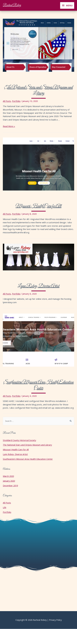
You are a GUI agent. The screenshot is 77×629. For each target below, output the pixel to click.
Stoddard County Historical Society (19, 440)
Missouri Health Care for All (38, 206)
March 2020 (8, 476)
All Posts (7, 101)
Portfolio (16, 101)
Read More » (9, 126)
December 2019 (10, 485)
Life (4, 507)
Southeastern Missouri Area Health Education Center (38, 385)
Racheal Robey (12, 5)
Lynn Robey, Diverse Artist (38, 286)
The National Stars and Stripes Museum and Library (38, 90)
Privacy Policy (55, 619)
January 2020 (9, 480)
